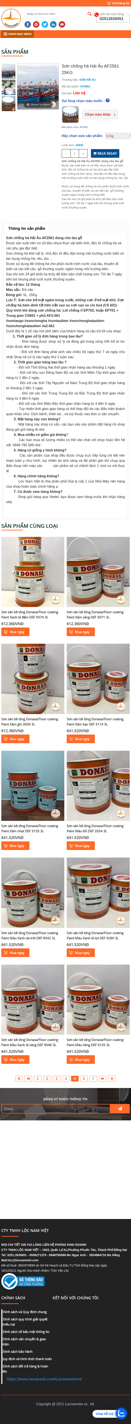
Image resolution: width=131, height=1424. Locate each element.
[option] (38, 86)
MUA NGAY (105, 153)
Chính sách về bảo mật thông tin (25, 1331)
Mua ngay (17, 632)
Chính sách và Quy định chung (24, 1312)
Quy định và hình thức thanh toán (26, 1359)
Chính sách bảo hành (16, 1351)
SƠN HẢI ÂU (87, 79)
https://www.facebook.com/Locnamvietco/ (44, 1379)
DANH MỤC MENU (17, 34)
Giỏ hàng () (121, 3)
